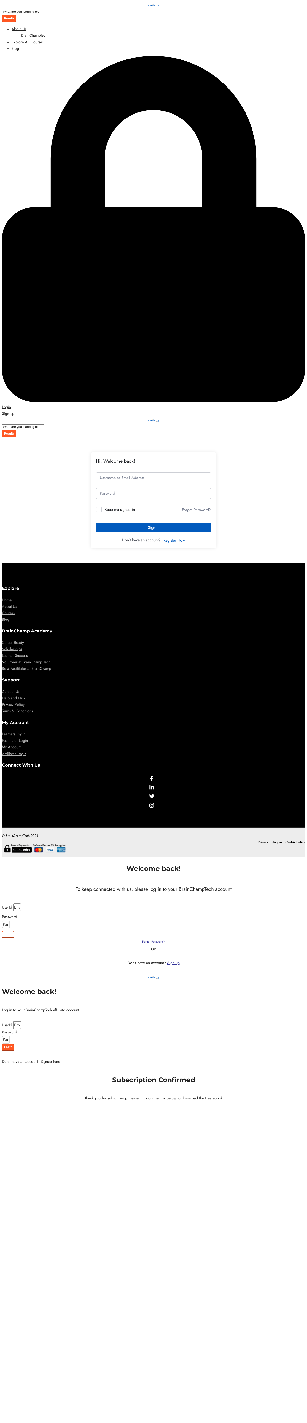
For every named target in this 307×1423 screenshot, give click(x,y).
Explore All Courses (27, 42)
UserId (7, 907)
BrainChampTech (34, 35)
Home (7, 600)
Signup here (50, 1061)
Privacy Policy (13, 704)
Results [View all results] (9, 18)
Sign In (153, 527)
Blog (15, 48)
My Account (11, 747)
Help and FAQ (13, 698)
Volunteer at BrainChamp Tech (26, 662)
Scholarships (12, 649)
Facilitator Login (15, 740)
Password (9, 917)
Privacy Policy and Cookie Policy (281, 842)
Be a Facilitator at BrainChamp (26, 668)
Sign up (173, 963)
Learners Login (13, 734)
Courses (8, 613)
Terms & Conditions (17, 711)
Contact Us (10, 691)
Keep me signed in (120, 509)
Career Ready (13, 642)
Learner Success (15, 655)
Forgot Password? (196, 510)
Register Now (174, 540)
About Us (19, 29)
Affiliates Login (14, 753)
